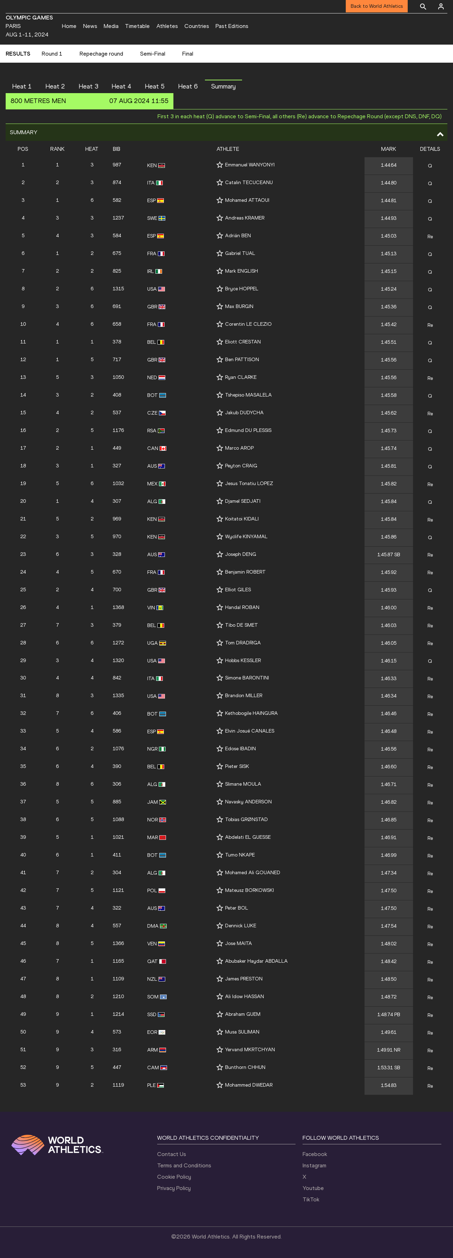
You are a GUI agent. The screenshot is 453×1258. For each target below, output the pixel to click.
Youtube (313, 1188)
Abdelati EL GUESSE (248, 837)
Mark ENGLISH (241, 271)
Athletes (167, 26)
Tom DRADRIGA (243, 643)
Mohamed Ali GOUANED (252, 873)
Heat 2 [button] (55, 86)
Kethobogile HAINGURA (251, 713)
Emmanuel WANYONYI (250, 165)
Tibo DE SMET (241, 625)
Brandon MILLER (243, 696)
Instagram (314, 1165)
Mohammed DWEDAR (249, 1085)
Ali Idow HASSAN (244, 997)
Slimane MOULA (243, 784)
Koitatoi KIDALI (242, 519)
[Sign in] (441, 6)
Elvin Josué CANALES (249, 731)
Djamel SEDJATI (242, 501)
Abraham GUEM (242, 1014)
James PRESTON (244, 979)
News (90, 26)
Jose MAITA (238, 943)
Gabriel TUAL (240, 253)
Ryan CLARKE (241, 377)
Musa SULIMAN (242, 1032)
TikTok (311, 1199)
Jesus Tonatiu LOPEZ (249, 483)
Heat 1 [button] (22, 86)
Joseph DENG (240, 554)
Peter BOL (236, 908)
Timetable (137, 26)
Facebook (315, 1154)
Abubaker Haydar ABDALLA (256, 961)
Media (111, 26)
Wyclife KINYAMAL (246, 537)
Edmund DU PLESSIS (248, 430)
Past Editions (232, 26)
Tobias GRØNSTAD (246, 819)
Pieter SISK (237, 766)
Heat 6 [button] (188, 86)
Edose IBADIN (240, 749)
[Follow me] (219, 165)
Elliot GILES (238, 590)
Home (69, 26)
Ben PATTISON (242, 360)
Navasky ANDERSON (248, 802)
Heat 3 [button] (88, 86)
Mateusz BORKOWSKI (249, 890)
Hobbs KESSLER (243, 661)
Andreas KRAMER (244, 218)
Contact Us (171, 1154)
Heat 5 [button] (155, 86)
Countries (196, 26)
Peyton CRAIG (241, 466)
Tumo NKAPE (240, 855)
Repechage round (101, 53)
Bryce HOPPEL (241, 289)
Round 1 (52, 53)
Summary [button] (223, 86)
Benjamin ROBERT (245, 572)
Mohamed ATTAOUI (247, 200)
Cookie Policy (174, 1176)
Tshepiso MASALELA (248, 395)
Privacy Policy (174, 1188)
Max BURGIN (239, 306)
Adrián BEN (238, 236)
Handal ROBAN (242, 607)
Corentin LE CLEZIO (248, 324)
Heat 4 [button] (121, 86)
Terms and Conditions (184, 1165)
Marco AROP (239, 448)
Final (187, 53)
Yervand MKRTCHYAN (250, 1050)
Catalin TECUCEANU (249, 183)
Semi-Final (152, 53)
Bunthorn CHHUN (245, 1067)
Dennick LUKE (240, 926)
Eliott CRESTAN (243, 342)
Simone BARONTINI (247, 678)
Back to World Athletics (377, 6)
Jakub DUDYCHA (244, 413)
